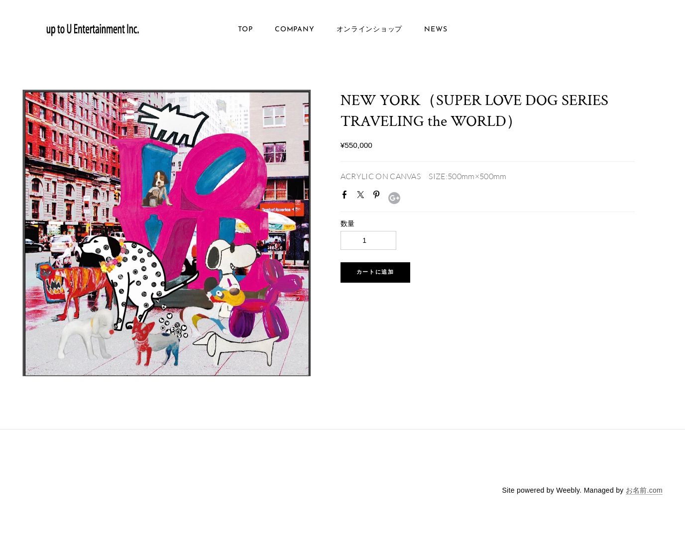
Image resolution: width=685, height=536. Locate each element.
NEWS (435, 29)
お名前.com (644, 490)
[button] (375, 272)
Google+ (394, 198)
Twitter (362, 197)
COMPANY (294, 29)
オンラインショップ (369, 29)
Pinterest (378, 197)
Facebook (346, 197)
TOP (245, 29)
